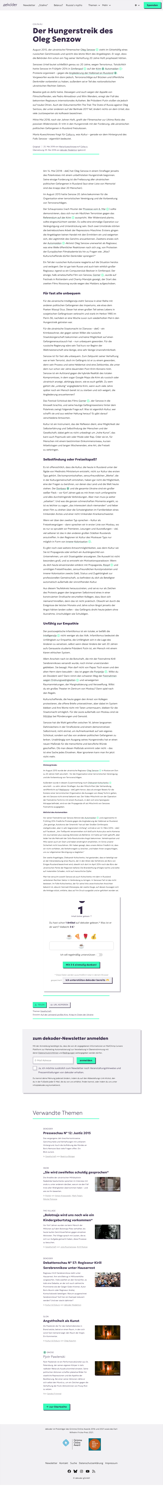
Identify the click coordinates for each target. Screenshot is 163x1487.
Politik (48, 1197)
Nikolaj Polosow (50, 1201)
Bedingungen (69, 1055)
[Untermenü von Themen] (94, 5)
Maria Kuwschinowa (68, 146)
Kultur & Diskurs (52, 1307)
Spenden (152, 5)
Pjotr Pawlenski (54, 1359)
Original (36, 146)
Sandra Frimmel (54, 1395)
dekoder (48, 1131)
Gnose (50, 1354)
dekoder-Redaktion (68, 150)
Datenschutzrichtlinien (48, 1055)
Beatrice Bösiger (67, 1158)
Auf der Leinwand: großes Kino (54, 1016)
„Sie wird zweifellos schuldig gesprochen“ (76, 1174)
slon (46, 1318)
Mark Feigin (77, 1197)
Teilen (39, 1006)
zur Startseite (58, 1408)
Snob (46, 1170)
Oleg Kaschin (70, 1343)
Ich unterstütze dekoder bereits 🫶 (87, 982)
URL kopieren (59, 1006)
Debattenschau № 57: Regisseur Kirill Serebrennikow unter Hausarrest (72, 1267)
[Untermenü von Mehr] (106, 5)
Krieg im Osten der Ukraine (81, 1016)
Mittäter (47, 716)
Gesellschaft (45, 1013)
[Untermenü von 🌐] (137, 5)
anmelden (86, 1062)
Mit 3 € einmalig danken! (81, 966)
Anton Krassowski (63, 1197)
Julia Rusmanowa (68, 1249)
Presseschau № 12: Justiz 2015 (67, 1135)
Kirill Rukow (82, 1249)
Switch (98, 957)
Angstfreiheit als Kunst (61, 1323)
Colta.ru (37, 24)
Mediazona (64, 789)
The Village (49, 1213)
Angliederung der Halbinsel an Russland (91, 73)
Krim (98, 68)
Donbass (61, 488)
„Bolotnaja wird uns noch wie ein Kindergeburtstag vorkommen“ (68, 1219)
